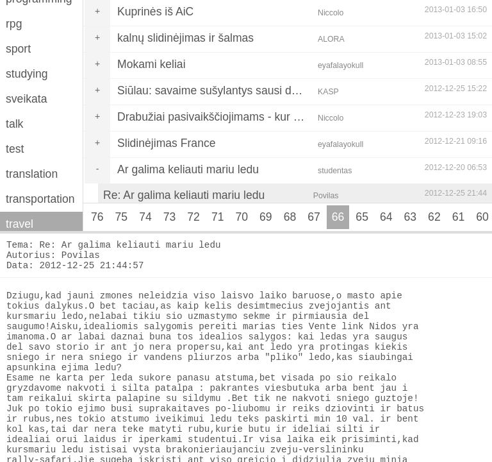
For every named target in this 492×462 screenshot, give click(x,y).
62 (434, 216)
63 (410, 216)
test (15, 148)
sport (18, 48)
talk (14, 123)
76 (97, 216)
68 (290, 216)
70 (241, 216)
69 (265, 216)
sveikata (26, 98)
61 (458, 216)
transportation (40, 199)
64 (386, 216)
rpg (14, 23)
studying (27, 73)
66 (338, 216)
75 (121, 216)
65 (362, 216)
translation (32, 173)
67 (314, 216)
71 (217, 216)
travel (19, 224)
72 (193, 216)
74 (145, 216)
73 (169, 216)
